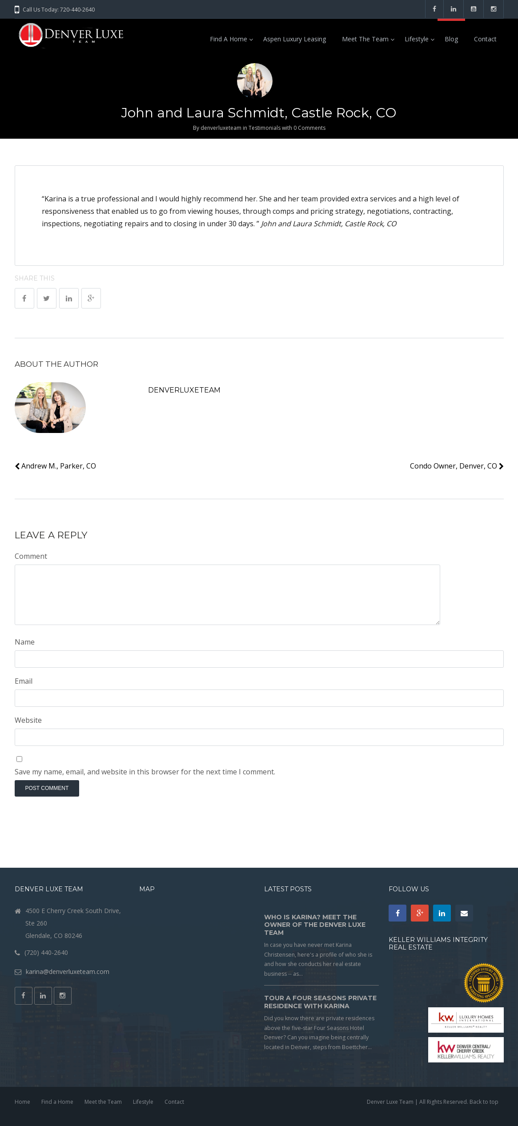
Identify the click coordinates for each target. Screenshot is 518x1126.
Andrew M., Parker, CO (55, 466)
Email (23, 681)
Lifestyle (417, 39)
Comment (31, 556)
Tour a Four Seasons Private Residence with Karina (320, 1002)
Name (25, 642)
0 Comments (309, 128)
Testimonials (265, 128)
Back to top (484, 1102)
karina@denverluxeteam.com (67, 971)
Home (22, 1102)
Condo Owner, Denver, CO (457, 466)
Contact (485, 39)
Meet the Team (365, 39)
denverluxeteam (221, 128)
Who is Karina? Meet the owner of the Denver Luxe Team (314, 925)
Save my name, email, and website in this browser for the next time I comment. (145, 772)
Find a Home (228, 39)
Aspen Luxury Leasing (294, 39)
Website (28, 720)
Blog (451, 39)
